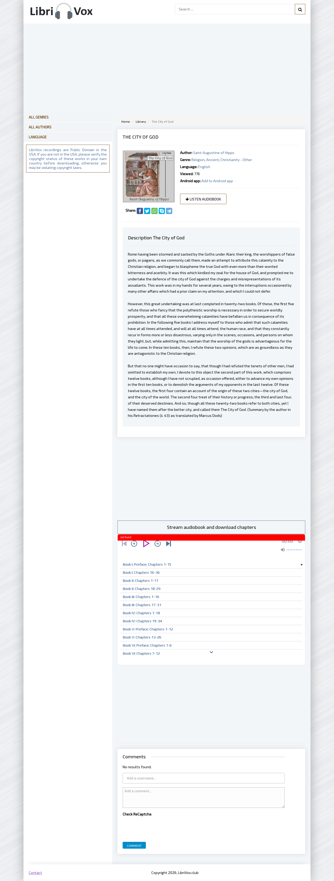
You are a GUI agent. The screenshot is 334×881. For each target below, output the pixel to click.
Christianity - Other (236, 159)
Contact (35, 872)
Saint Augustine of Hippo (213, 152)
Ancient (212, 159)
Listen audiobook (203, 199)
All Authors (40, 127)
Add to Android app (217, 181)
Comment (134, 845)
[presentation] (162, 828)
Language (38, 137)
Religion (198, 159)
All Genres (39, 117)
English (204, 166)
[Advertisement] (211, 478)
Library (141, 121)
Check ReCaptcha (137, 814)
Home (125, 121)
